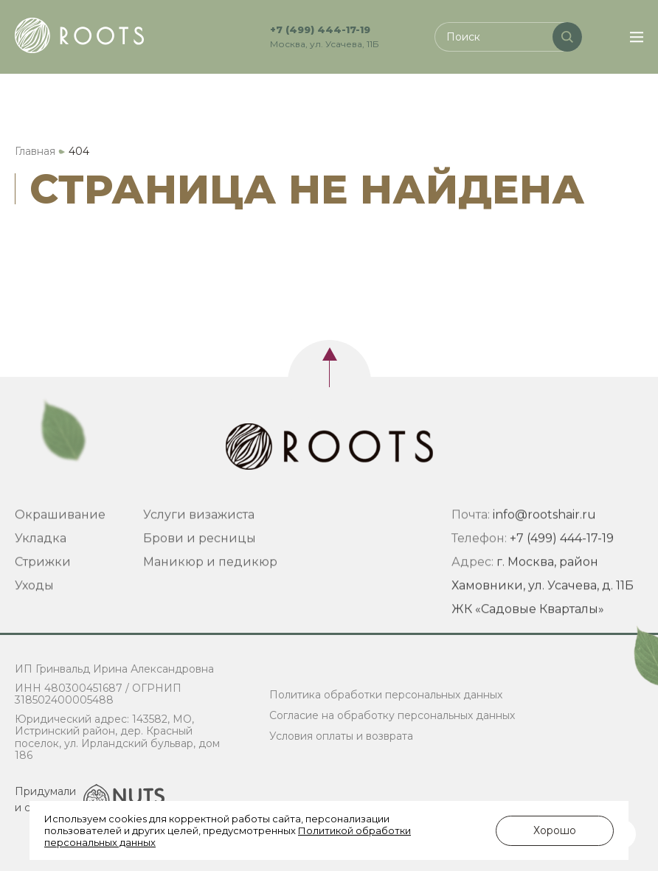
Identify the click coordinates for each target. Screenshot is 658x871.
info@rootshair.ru (544, 532)
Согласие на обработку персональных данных (392, 715)
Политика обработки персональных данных (385, 695)
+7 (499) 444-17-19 (320, 29)
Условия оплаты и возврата (341, 736)
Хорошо (554, 830)
